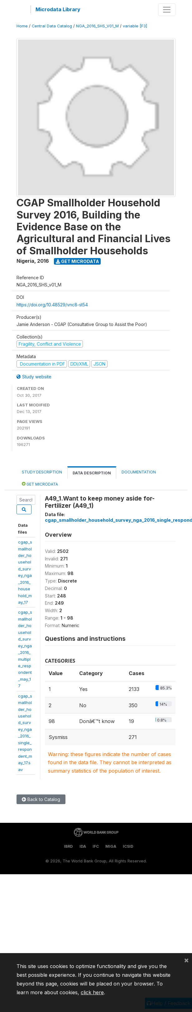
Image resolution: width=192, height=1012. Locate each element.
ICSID (128, 846)
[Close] (186, 960)
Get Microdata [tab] (40, 484)
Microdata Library (58, 9)
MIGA (110, 846)
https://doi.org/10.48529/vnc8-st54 (52, 304)
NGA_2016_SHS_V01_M (97, 26)
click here (92, 992)
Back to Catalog (41, 799)
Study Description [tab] (42, 472)
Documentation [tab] (139, 472)
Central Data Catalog (52, 26)
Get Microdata (77, 261)
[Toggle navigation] (166, 9)
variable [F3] (135, 26)
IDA (82, 846)
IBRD (68, 846)
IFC (96, 846)
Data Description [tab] (92, 473)
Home (22, 26)
